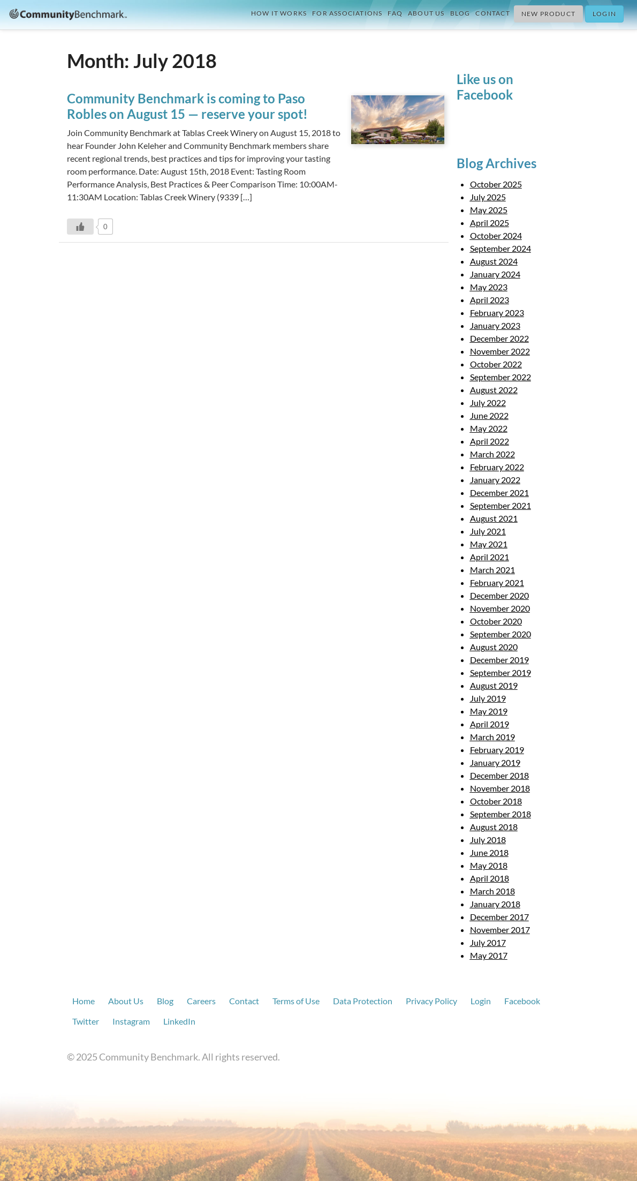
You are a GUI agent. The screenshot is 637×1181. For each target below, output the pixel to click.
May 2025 (488, 210)
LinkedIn (179, 1021)
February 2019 (497, 749)
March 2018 (492, 891)
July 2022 (488, 402)
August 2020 (494, 647)
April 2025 (489, 222)
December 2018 (499, 775)
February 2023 (497, 312)
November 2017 (500, 929)
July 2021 (488, 531)
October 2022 (496, 364)
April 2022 (489, 441)
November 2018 (500, 788)
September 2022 (500, 377)
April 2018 (489, 878)
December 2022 (499, 338)
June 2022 (489, 415)
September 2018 (500, 814)
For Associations (347, 13)
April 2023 (489, 300)
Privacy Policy (431, 1001)
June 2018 (489, 852)
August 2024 (494, 261)
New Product (548, 14)
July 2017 (488, 942)
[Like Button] (80, 227)
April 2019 (489, 724)
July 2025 (488, 197)
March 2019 (492, 737)
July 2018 (488, 839)
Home (83, 1001)
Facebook (522, 1001)
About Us (426, 13)
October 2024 (496, 235)
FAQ (395, 13)
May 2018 (488, 865)
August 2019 (494, 685)
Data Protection (362, 1001)
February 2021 (497, 582)
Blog (460, 13)
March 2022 (492, 454)
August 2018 (494, 827)
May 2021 (488, 544)
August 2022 (494, 390)
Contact (492, 13)
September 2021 (500, 505)
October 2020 (496, 621)
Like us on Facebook (485, 86)
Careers (201, 1001)
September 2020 (500, 634)
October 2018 (496, 801)
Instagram (131, 1021)
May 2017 (488, 955)
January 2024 (495, 274)
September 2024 (500, 248)
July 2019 (488, 698)
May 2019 (488, 711)
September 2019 (500, 672)
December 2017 (499, 917)
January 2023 (495, 325)
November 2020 (500, 608)
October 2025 (496, 184)
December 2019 (499, 660)
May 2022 (488, 428)
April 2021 (489, 557)
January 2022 (495, 480)
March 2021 (492, 570)
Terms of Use (296, 1001)
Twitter (85, 1021)
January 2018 (495, 904)
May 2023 (488, 287)
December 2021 (499, 492)
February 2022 (497, 467)
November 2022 (500, 351)
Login (604, 14)
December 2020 (499, 595)
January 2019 (495, 762)
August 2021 (494, 518)
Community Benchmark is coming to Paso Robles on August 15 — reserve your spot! (187, 106)
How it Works (279, 13)
